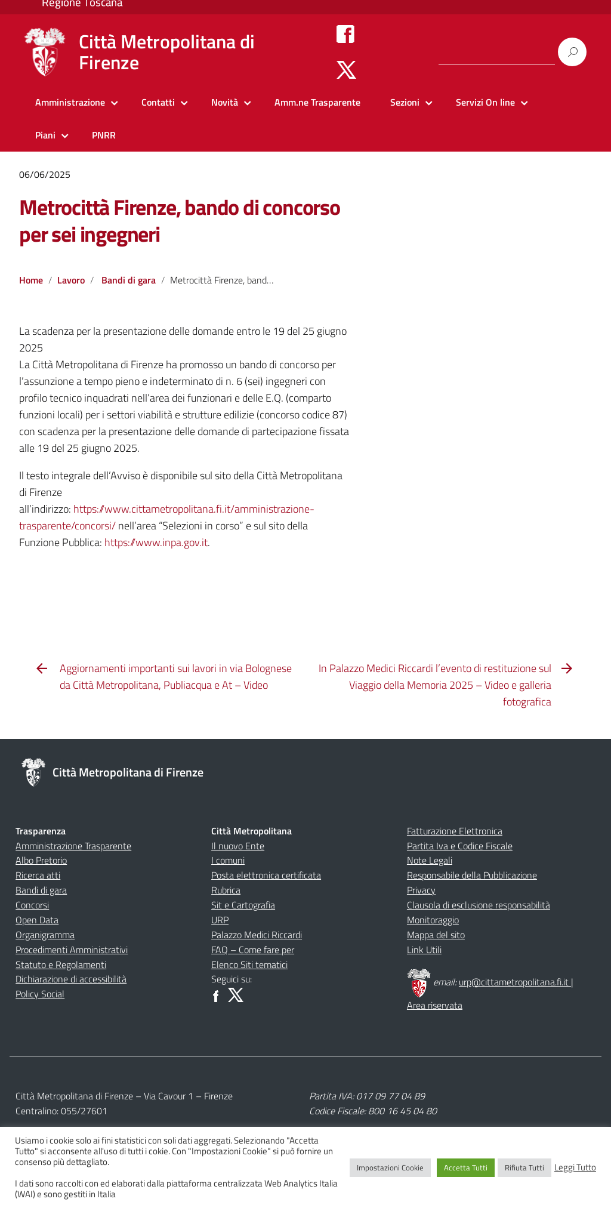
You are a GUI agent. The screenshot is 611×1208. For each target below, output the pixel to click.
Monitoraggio (433, 920)
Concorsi (32, 905)
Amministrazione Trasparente (73, 846)
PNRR (104, 135)
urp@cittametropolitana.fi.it (515, 982)
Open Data (37, 920)
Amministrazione (70, 102)
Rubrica (225, 890)
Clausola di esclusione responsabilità (478, 905)
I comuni (228, 860)
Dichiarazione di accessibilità (71, 979)
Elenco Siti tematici (249, 964)
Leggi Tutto (575, 1167)
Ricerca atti (38, 875)
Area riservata (434, 1005)
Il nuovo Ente (237, 846)
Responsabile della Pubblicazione (472, 875)
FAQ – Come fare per (252, 949)
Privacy (421, 890)
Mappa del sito (436, 934)
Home (31, 280)
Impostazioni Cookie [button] (390, 1167)
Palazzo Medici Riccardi (256, 934)
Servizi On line (485, 102)
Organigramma (45, 934)
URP (220, 920)
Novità (224, 102)
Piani (45, 135)
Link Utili (424, 949)
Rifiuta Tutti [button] (524, 1167)
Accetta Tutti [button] (465, 1167)
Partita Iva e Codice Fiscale (460, 846)
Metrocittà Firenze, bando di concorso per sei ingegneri (179, 220)
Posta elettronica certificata (266, 875)
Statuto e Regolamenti (61, 964)
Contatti (158, 102)
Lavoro (71, 280)
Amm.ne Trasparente (317, 102)
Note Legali (429, 860)
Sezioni (404, 102)
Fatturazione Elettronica (454, 831)
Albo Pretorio (41, 860)
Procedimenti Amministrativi (72, 949)
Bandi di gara (128, 280)
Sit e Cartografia (243, 905)
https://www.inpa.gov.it (156, 542)
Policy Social (40, 994)
